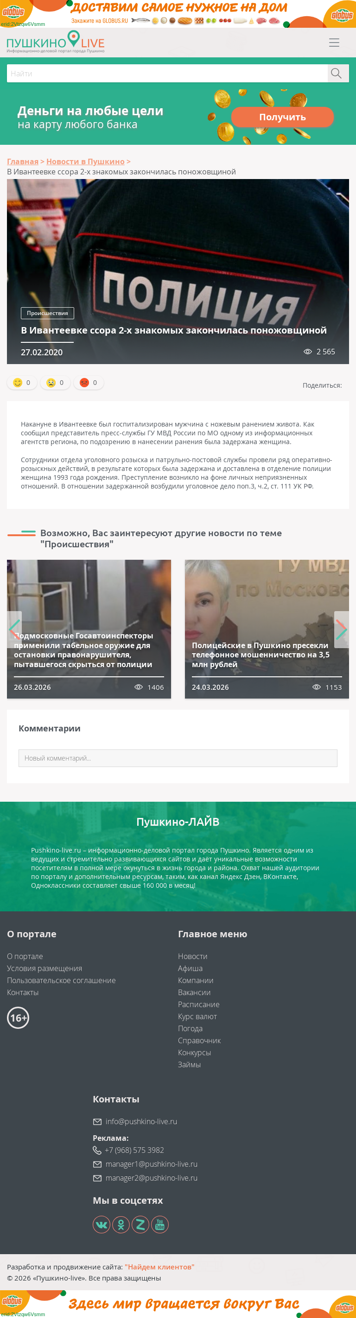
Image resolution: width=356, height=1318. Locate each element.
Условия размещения (44, 968)
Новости (193, 956)
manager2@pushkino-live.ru (151, 1178)
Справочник (199, 1040)
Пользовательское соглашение (61, 980)
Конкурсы (194, 1052)
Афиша (190, 968)
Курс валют (197, 1016)
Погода (190, 1028)
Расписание (199, 1004)
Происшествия (47, 313)
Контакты (23, 992)
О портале (25, 956)
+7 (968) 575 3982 (134, 1150)
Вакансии (194, 992)
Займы (189, 1064)
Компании (196, 980)
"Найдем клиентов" (160, 1266)
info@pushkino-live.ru (141, 1121)
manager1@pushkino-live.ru (151, 1164)
